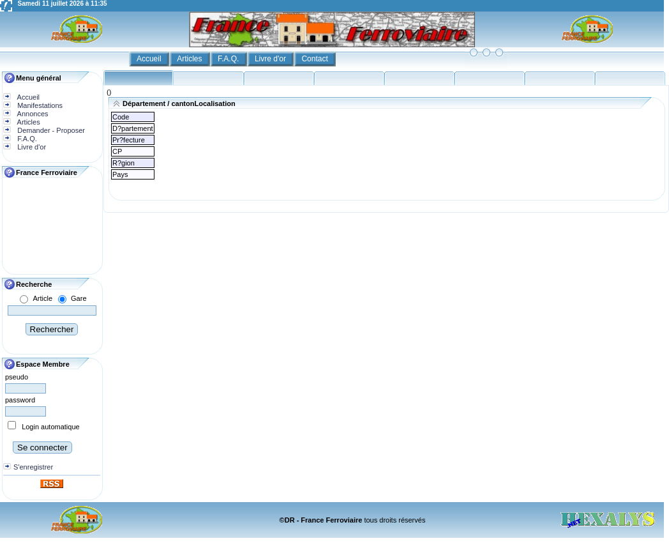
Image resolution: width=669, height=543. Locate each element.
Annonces (31, 114)
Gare (78, 298)
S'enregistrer (33, 467)
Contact (315, 58)
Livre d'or (271, 58)
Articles (190, 58)
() (109, 92)
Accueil (150, 58)
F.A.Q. (229, 58)
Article (42, 298)
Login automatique (51, 427)
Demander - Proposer (50, 130)
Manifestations (39, 105)
